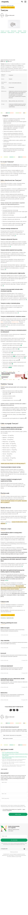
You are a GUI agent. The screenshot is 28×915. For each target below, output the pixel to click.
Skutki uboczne (11, 32)
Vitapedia (4, 848)
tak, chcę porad (14, 840)
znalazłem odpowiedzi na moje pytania (12, 735)
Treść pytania (4, 782)
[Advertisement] (12, 47)
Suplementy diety (10, 5)
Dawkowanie (3, 32)
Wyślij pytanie (18, 814)
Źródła (24, 31)
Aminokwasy (3, 5)
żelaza (2, 322)
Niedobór (20, 31)
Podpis (5, 798)
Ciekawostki (23, 32)
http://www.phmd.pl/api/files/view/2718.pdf (10, 752)
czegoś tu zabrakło (8, 738)
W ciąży (17, 32)
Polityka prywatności (14, 852)
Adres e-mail (4, 793)
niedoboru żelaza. (15, 322)
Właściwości (13, 31)
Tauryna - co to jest (5, 31)
